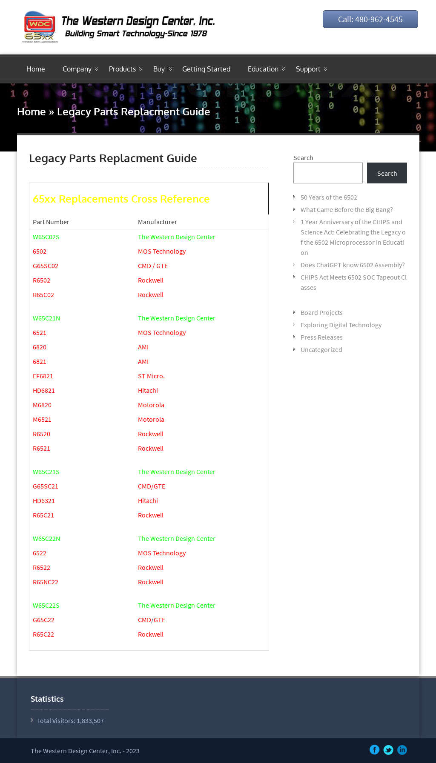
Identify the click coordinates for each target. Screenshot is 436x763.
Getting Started (206, 69)
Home (35, 69)
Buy (159, 69)
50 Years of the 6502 (329, 197)
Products (122, 69)
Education (263, 69)
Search (303, 157)
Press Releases (322, 337)
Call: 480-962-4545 (370, 19)
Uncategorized (321, 349)
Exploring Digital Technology (341, 324)
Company (77, 69)
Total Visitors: (57, 720)
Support (308, 69)
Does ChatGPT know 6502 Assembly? (353, 264)
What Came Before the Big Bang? (347, 209)
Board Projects (322, 312)
